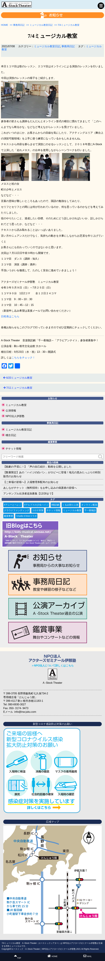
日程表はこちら (10, 316)
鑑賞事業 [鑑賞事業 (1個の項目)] (8, 516)
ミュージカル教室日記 (47, 46)
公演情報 (11, 410)
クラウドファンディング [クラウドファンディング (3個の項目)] (16, 510)
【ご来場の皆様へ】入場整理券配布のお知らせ (30, 482)
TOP (17, 956)
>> (17, 25)
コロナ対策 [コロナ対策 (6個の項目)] (37, 510)
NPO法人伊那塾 (15, 416)
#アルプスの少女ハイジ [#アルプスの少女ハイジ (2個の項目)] (36, 504)
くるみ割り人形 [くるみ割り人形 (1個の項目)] (70, 504)
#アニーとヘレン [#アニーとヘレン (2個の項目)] (12, 504)
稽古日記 (11, 435)
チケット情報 (13, 448)
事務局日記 (68, 46)
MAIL (87, 956)
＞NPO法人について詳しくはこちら (52, 665)
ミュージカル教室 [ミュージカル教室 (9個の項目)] (72, 510)
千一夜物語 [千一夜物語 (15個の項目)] (90, 510)
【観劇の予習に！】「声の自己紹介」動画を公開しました (37, 466)
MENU (101, 5)
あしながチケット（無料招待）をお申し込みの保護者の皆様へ (40, 487)
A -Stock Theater (52, 682)
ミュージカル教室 (16, 405)
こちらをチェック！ (23, 357)
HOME (52, 956)
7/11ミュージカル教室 (19, 387)
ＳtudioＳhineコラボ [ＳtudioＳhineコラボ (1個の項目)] (26, 516)
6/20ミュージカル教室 (19, 377)
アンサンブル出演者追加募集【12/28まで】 (28, 493)
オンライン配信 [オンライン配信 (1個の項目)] (89, 504)
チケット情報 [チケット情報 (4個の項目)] (53, 510)
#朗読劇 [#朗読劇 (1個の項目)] (55, 504)
